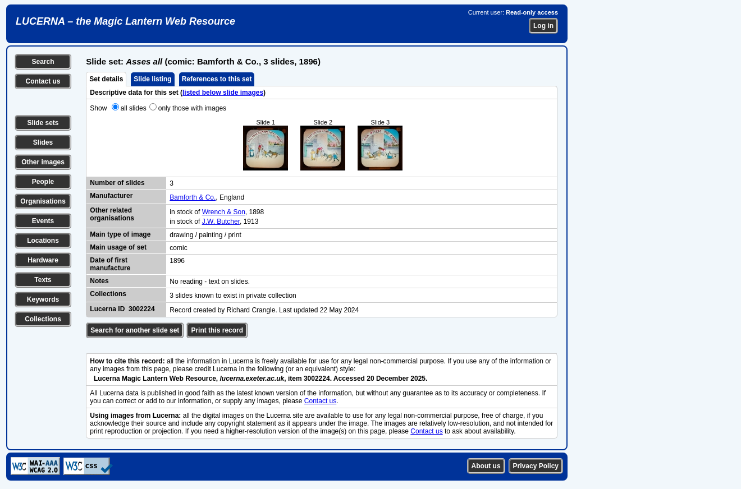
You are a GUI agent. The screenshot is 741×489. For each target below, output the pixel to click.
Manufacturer (111, 196)
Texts (42, 280)
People (43, 182)
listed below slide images (222, 92)
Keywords (43, 299)
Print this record (217, 330)
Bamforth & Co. (193, 197)
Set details (106, 79)
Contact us (42, 81)
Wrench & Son (223, 212)
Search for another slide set (134, 330)
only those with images (192, 108)
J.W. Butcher (221, 221)
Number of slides (117, 183)
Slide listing (152, 79)
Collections (43, 319)
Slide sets (42, 123)
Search (42, 62)
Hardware (43, 260)
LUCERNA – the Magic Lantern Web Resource (125, 21)
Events (43, 221)
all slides (134, 108)
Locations (43, 241)
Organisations (43, 201)
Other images (43, 162)
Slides (43, 142)
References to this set (217, 79)
